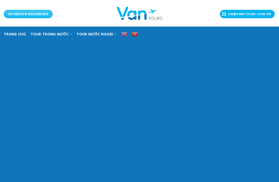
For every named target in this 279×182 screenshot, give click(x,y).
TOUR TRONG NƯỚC (51, 34)
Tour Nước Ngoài (96, 34)
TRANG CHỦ (15, 34)
